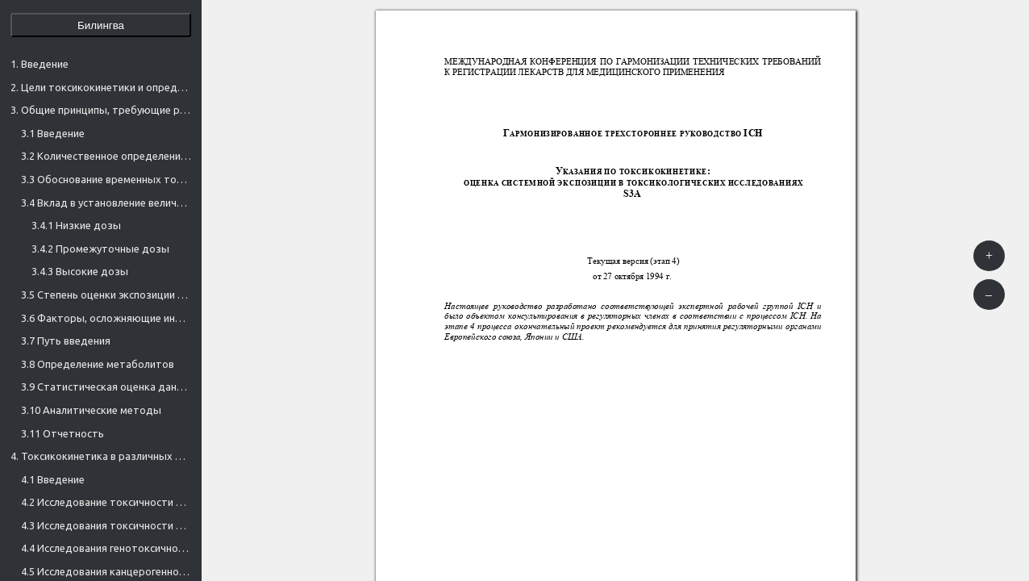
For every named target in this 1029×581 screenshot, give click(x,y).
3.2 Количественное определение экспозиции (106, 155)
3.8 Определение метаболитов (97, 364)
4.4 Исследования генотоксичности (106, 548)
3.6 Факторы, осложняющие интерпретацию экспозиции (106, 318)
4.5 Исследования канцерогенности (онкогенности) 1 (106, 571)
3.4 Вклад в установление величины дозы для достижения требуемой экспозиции (106, 202)
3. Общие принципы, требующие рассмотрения (100, 109)
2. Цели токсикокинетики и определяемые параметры (100, 87)
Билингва (100, 25)
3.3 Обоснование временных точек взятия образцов (106, 179)
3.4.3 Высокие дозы (79, 271)
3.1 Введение (53, 133)
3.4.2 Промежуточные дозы (100, 248)
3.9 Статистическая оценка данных (106, 386)
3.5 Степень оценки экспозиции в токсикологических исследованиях (106, 294)
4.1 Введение (53, 479)
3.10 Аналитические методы (91, 410)
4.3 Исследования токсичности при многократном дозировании (106, 525)
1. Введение (39, 63)
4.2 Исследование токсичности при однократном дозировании (106, 502)
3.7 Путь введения (65, 340)
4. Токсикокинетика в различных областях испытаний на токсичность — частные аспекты (100, 456)
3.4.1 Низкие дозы (76, 225)
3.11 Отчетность (62, 433)
